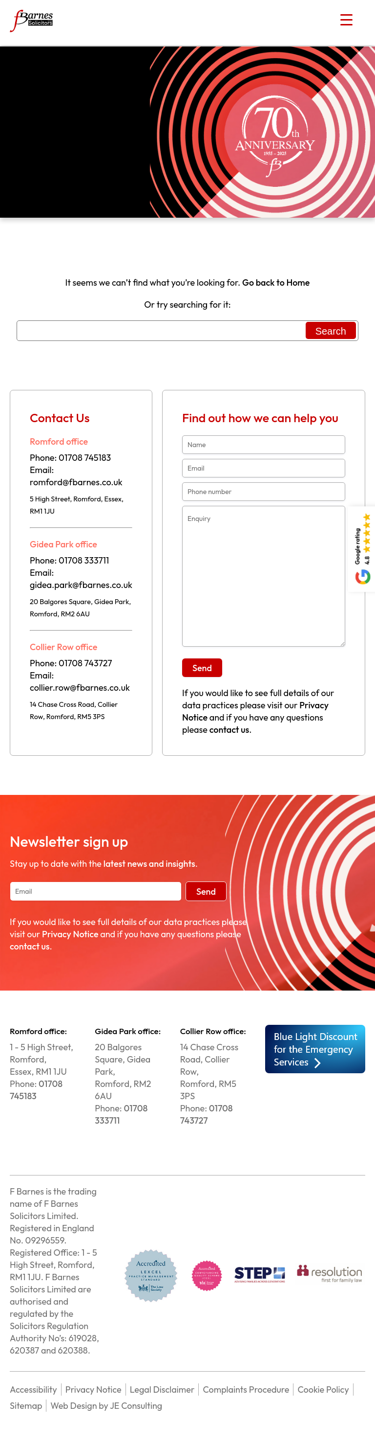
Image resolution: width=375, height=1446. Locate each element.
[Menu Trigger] (346, 19)
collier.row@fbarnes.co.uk (80, 687)
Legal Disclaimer (162, 1389)
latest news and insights (149, 863)
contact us (229, 729)
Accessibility (33, 1389)
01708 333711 (84, 560)
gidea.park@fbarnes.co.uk (81, 584)
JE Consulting (135, 1405)
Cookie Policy (323, 1389)
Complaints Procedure (246, 1389)
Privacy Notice (70, 934)
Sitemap (26, 1405)
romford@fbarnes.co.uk (76, 482)
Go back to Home (276, 282)
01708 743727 (85, 663)
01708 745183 (85, 457)
